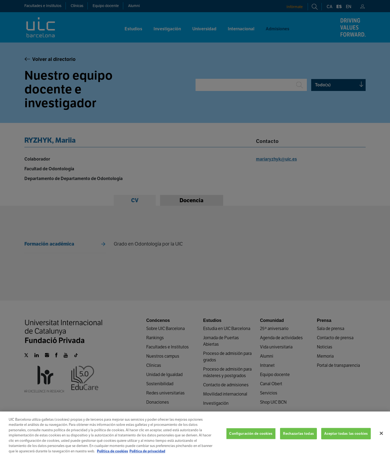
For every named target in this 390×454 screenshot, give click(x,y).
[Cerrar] (381, 438)
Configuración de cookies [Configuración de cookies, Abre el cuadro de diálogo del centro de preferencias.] (250, 438)
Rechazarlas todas (298, 438)
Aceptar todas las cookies (346, 438)
